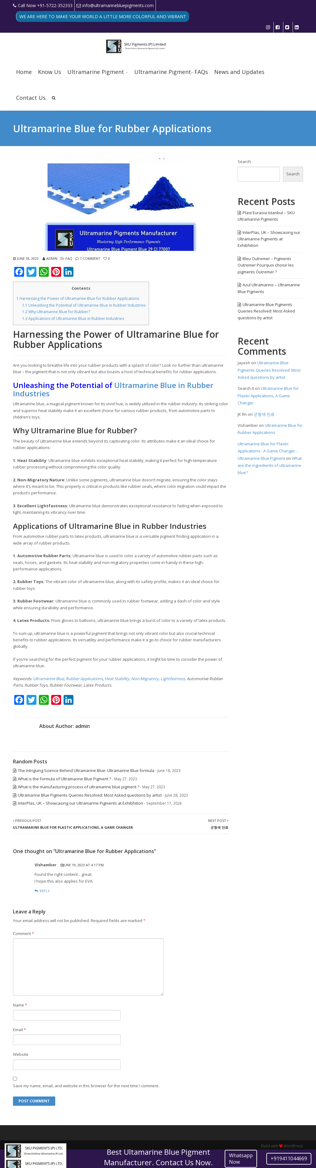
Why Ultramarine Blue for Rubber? (56, 311)
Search (244, 161)
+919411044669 (289, 1158)
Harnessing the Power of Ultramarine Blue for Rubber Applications (77, 298)
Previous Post (73, 823)
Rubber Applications (84, 678)
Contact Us (31, 97)
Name (20, 1005)
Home (24, 72)
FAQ (68, 258)
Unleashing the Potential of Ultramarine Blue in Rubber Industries (84, 305)
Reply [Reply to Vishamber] (45, 890)
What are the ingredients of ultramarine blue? (270, 465)
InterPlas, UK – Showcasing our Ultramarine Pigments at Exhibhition (80, 803)
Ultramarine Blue (48, 678)
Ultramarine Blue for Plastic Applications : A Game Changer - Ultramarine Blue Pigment (267, 451)
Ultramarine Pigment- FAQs (171, 72)
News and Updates (239, 72)
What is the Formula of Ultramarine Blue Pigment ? (64, 779)
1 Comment (90, 258)
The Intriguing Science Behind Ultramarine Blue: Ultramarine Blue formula (86, 770)
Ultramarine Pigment (95, 72)
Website (20, 1054)
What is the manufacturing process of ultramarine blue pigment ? (78, 787)
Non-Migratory (145, 678)
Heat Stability (117, 678)
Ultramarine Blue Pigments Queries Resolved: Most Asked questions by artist (90, 795)
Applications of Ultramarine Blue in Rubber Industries (73, 318)
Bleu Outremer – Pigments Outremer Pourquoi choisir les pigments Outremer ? (266, 265)
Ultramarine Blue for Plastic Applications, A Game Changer (268, 396)
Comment (23, 933)
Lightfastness (172, 678)
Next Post (218, 823)
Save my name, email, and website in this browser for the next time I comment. (86, 1085)
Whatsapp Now (241, 1158)
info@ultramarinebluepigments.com (115, 5)
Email (19, 1029)
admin (51, 258)
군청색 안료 (264, 414)
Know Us (49, 72)
